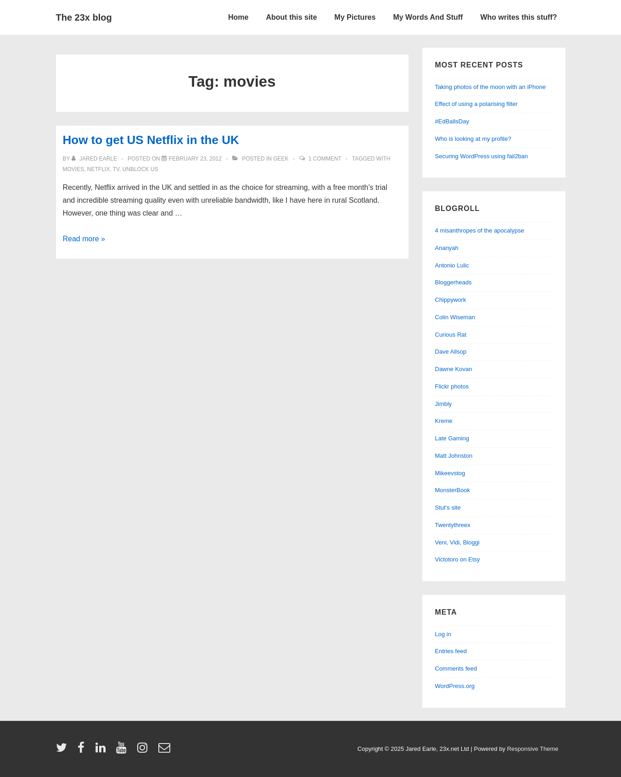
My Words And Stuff (428, 17)
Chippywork (450, 299)
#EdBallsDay (452, 121)
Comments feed (456, 668)
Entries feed (451, 651)
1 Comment (324, 158)
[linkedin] (102, 750)
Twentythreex (452, 525)
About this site (291, 17)
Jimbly (443, 403)
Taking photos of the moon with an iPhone (490, 86)
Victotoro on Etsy (457, 559)
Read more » (84, 239)
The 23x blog (84, 17)
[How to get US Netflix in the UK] (195, 158)
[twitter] (63, 750)
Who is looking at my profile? (473, 138)
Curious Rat (451, 334)
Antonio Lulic (452, 265)
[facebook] (83, 750)
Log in (443, 634)
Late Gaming (452, 438)
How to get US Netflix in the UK (151, 140)
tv (116, 169)
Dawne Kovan (453, 369)
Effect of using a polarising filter (476, 103)
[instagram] (144, 750)
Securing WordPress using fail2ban (481, 156)
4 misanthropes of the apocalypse (479, 230)
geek (280, 158)
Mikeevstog (450, 473)
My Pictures (355, 17)
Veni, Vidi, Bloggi (457, 542)
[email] (165, 750)
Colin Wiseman (455, 317)
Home (238, 17)
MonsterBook (452, 490)
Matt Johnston (454, 455)
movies (73, 169)
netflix (98, 169)
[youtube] (123, 750)
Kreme (444, 420)
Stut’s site (448, 507)
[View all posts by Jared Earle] (95, 158)
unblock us (140, 169)
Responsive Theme (533, 748)
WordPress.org (455, 686)
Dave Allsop (451, 351)
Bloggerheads (453, 282)
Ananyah (447, 247)
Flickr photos (452, 386)
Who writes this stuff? (518, 17)
